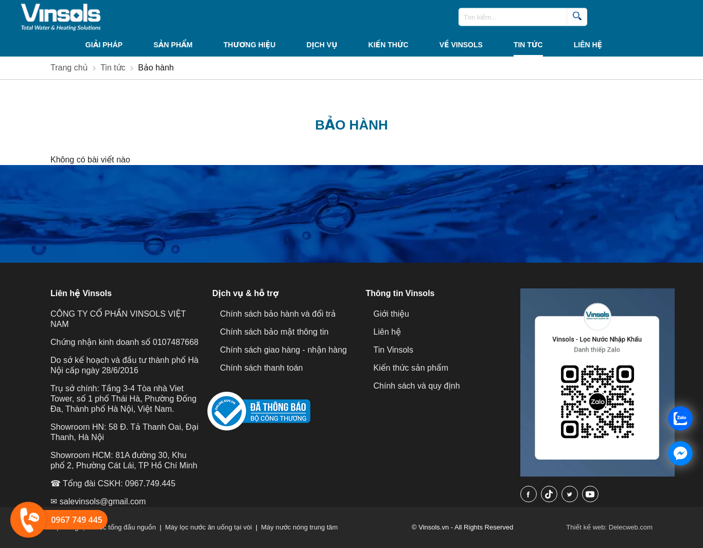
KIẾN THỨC (388, 45)
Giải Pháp (103, 45)
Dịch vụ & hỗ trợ (246, 293)
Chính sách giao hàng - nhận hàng (283, 349)
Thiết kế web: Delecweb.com (609, 527)
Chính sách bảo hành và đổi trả (278, 313)
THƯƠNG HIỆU (249, 45)
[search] (577, 17)
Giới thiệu (391, 313)
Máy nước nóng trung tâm (299, 527)
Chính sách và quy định (417, 385)
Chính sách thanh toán (261, 367)
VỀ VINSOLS (461, 45)
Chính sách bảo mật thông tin (274, 331)
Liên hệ (588, 45)
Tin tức (528, 45)
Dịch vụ (321, 45)
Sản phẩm (172, 45)
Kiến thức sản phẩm (411, 367)
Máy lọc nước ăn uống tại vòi (208, 527)
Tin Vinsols (393, 349)
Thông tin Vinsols (400, 293)
